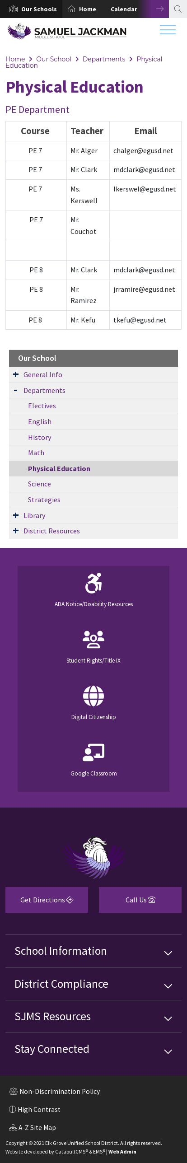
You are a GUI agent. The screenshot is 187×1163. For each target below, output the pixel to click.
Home (87, 9)
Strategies (44, 499)
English (39, 421)
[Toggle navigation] (168, 32)
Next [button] (153, 9)
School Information (60, 950)
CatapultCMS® (71, 1151)
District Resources (51, 530)
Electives (42, 405)
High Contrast (39, 1109)
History (39, 437)
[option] (31, 9)
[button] (39, 9)
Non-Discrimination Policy (54, 1092)
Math (36, 452)
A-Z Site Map (32, 1128)
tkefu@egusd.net (140, 319)
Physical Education (59, 468)
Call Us (127, 903)
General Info (42, 374)
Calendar (124, 9)
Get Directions (39, 903)
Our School (53, 59)
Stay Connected (51, 1049)
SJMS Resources (52, 1016)
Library (34, 515)
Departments (104, 59)
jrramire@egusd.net (144, 289)
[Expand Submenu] (16, 374)
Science (39, 483)
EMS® (99, 1151)
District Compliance (61, 983)
